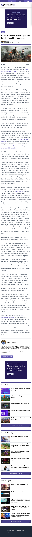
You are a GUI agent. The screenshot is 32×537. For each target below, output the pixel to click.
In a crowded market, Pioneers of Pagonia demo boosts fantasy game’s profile (20, 445)
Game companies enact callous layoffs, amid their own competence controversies (20, 467)
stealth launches (6, 146)
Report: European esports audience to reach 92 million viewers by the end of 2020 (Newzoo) (20, 500)
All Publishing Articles (16, 473)
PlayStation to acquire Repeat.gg (19, 491)
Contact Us (19, 533)
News (3, 32)
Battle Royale (5, 356)
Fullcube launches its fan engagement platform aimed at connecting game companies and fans (20, 515)
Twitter (5, 352)
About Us (10, 533)
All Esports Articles (16, 521)
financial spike (20, 191)
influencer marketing (18, 146)
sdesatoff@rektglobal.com (21, 351)
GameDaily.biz (10, 530)
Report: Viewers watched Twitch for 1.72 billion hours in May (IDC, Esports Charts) (20, 508)
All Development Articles (16, 425)
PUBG (11, 356)
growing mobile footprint (8, 148)
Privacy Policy (11, 535)
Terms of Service (20, 535)
